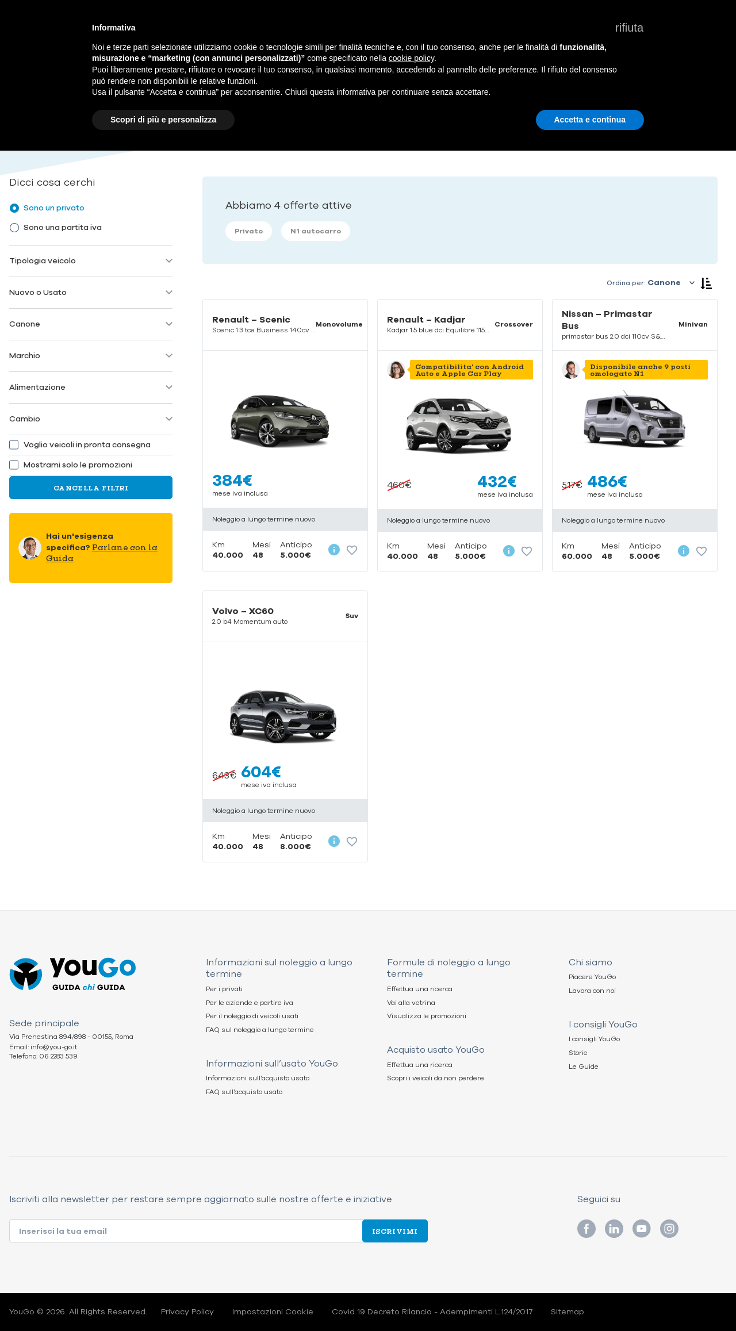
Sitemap (567, 1312)
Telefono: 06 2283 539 (43, 1056)
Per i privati (224, 989)
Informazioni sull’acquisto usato (257, 1078)
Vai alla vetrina (411, 1003)
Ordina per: (626, 283)
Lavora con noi (592, 991)
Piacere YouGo (592, 977)
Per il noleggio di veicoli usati (252, 1016)
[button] (629, 27)
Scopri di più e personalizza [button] (163, 119)
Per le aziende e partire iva (249, 1003)
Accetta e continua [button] (590, 119)
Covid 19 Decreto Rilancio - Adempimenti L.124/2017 (432, 1312)
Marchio (24, 355)
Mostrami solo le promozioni (78, 465)
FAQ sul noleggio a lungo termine (260, 1030)
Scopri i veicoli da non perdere (435, 1078)
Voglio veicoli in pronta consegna (87, 445)
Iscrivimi (395, 1231)
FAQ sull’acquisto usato (244, 1092)
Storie (578, 1053)
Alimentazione (37, 387)
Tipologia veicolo (42, 260)
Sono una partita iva (63, 227)
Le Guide (584, 1067)
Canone (24, 324)
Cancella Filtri (91, 488)
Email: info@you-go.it (43, 1047)
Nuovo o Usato (38, 292)
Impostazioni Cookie (272, 1312)
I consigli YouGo (594, 1039)
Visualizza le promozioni (426, 1016)
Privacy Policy (187, 1312)
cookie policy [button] (411, 58)
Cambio (24, 418)
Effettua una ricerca (420, 989)
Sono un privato (54, 208)
